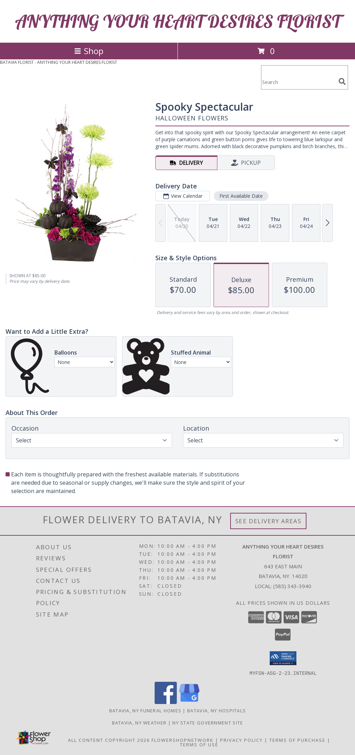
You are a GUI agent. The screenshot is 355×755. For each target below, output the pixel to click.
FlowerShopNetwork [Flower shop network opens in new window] (182, 740)
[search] (342, 81)
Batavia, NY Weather (139, 722)
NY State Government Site (207, 722)
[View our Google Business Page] (189, 701)
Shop (88, 51)
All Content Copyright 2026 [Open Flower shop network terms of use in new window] (109, 740)
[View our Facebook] (166, 701)
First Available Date (241, 196)
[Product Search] (298, 81)
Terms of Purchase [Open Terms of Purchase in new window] (297, 740)
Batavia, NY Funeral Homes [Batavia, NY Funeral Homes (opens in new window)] (145, 710)
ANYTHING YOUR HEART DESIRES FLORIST (177, 21)
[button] (283, 658)
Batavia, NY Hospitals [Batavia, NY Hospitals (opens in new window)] (216, 710)
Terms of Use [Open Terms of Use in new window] (199, 744)
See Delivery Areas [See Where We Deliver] (268, 521)
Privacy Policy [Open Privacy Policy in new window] (241, 740)
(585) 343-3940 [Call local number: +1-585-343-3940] (292, 586)
